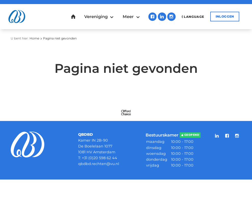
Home (34, 38)
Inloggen (225, 16)
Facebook (152, 16)
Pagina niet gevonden (60, 38)
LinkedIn (162, 16)
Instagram (171, 16)
